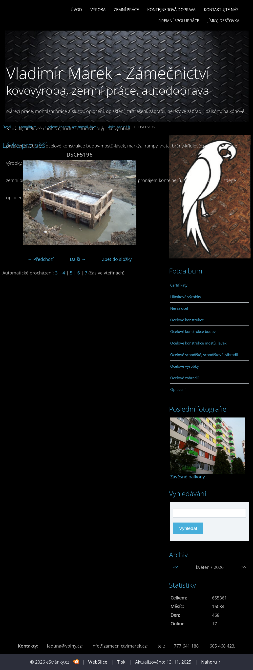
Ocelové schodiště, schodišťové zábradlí (204, 354)
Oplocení (178, 389)
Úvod (76, 9)
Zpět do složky (117, 259)
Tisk (121, 662)
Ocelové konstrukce (187, 319)
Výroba (97, 9)
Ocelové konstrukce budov (193, 331)
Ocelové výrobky (184, 366)
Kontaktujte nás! (221, 9)
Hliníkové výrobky (185, 296)
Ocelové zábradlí (184, 377)
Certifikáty (179, 285)
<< (175, 567)
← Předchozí (41, 259)
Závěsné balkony (187, 477)
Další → (78, 259)
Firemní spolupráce (178, 20)
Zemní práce (126, 9)
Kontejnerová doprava (171, 9)
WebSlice (97, 662)
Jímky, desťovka (223, 20)
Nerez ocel (179, 308)
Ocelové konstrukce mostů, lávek (198, 343)
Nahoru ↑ (210, 662)
